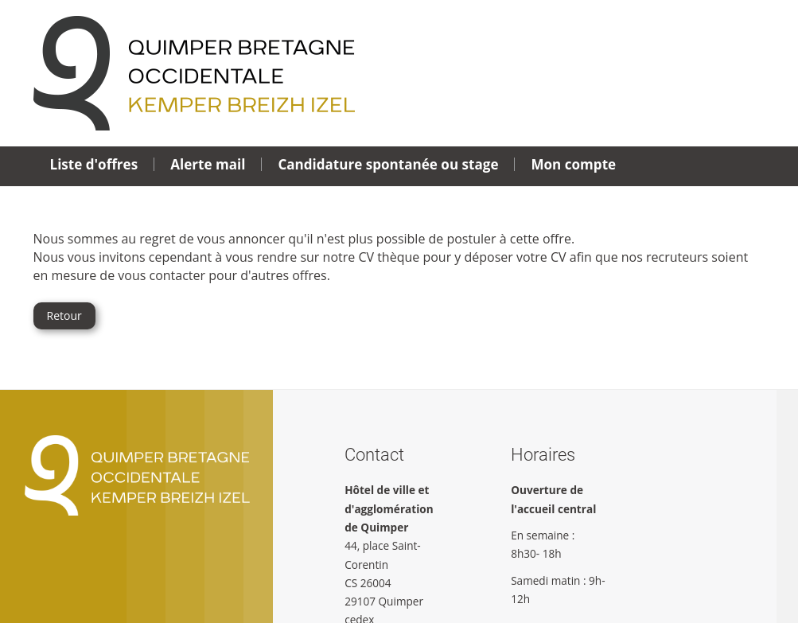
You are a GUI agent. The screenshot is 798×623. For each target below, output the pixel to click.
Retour (64, 315)
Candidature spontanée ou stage (388, 164)
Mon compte (573, 164)
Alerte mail (207, 164)
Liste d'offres (94, 164)
